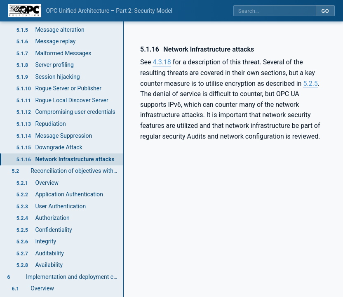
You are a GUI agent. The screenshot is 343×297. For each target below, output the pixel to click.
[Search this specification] (274, 10)
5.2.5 (310, 83)
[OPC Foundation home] (24, 10)
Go (325, 11)
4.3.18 (162, 62)
